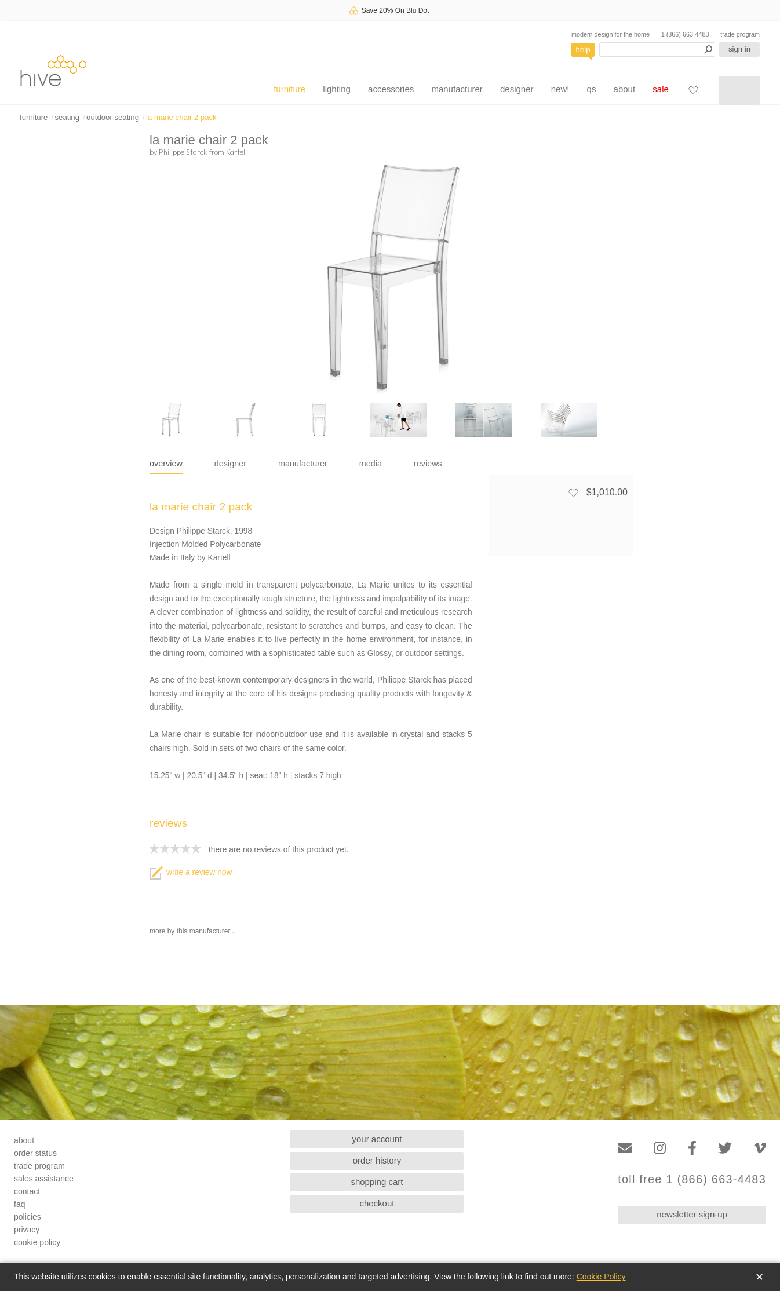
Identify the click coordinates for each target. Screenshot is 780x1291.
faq (19, 1204)
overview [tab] (166, 463)
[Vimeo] (760, 1148)
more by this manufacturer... (193, 931)
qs (591, 89)
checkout (376, 1203)
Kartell (236, 151)
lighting (337, 89)
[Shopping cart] (739, 90)
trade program (740, 34)
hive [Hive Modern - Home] (53, 70)
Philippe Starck (183, 151)
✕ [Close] (759, 1277)
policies (27, 1216)
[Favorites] (693, 90)
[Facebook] (692, 1148)
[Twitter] (725, 1148)
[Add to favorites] (573, 492)
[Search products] (657, 49)
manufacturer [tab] (302, 463)
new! (560, 89)
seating (66, 117)
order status (35, 1153)
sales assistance (44, 1178)
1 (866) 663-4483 (685, 34)
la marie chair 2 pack (181, 117)
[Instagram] (660, 1148)
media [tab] (370, 463)
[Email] (625, 1148)
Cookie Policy (601, 1276)
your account (377, 1139)
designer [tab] (230, 463)
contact (27, 1191)
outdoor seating (112, 117)
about (625, 89)
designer (517, 89)
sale (661, 89)
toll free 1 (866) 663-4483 (692, 1179)
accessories (391, 89)
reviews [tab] (428, 463)
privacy (26, 1229)
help (583, 49)
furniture (289, 89)
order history (377, 1160)
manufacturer (456, 89)
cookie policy (37, 1242)
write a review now (191, 872)
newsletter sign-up (692, 1214)
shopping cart (377, 1182)
